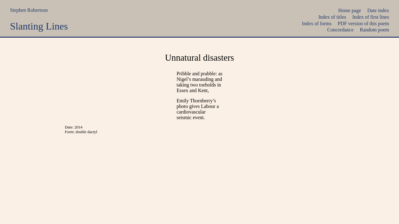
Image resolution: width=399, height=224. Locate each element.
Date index (378, 10)
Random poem (374, 29)
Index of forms (316, 23)
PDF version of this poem (363, 23)
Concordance (340, 29)
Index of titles (332, 17)
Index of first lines (370, 17)
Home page (349, 10)
